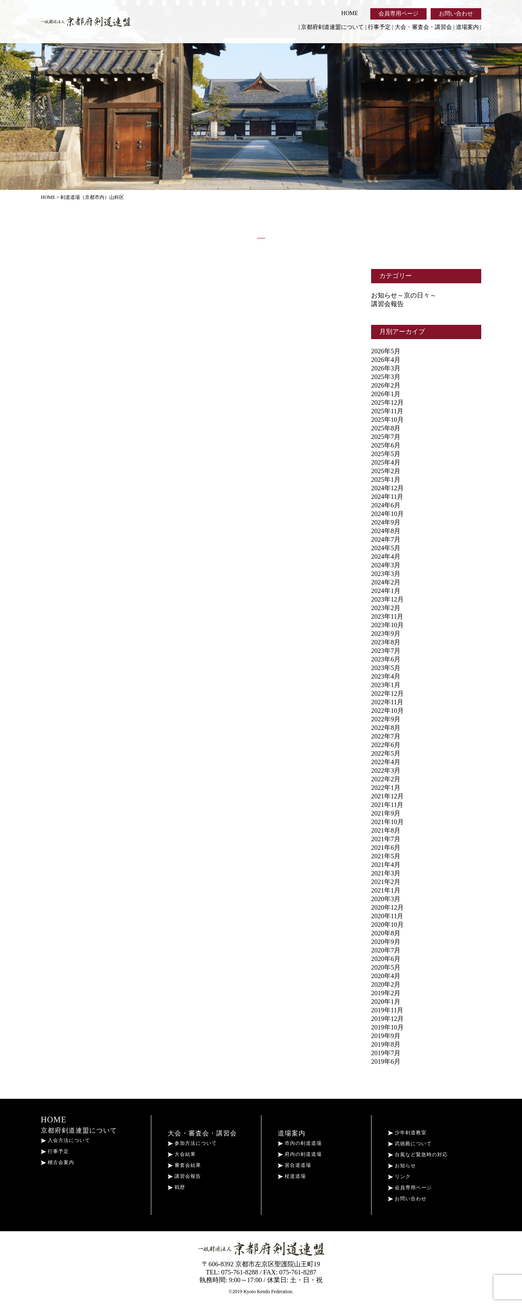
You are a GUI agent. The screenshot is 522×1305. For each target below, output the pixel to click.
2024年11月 (387, 496)
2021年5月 (385, 856)
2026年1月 (385, 393)
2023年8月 (385, 642)
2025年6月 (385, 445)
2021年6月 (385, 847)
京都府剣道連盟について (332, 27)
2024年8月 (385, 530)
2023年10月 (387, 625)
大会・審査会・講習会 (423, 27)
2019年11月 (387, 1010)
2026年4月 (385, 359)
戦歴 (176, 1187)
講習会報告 (387, 303)
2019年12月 (387, 1018)
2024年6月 (385, 505)
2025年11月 (387, 411)
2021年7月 (385, 838)
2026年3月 (385, 368)
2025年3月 (385, 376)
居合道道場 (294, 1165)
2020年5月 (385, 967)
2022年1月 (385, 787)
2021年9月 (385, 813)
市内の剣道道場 (300, 1143)
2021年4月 (385, 864)
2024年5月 (385, 547)
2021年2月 (385, 881)
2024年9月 (385, 522)
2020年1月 (385, 1001)
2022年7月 (385, 736)
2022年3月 (385, 770)
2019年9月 (385, 1035)
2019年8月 (385, 1044)
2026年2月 (385, 385)
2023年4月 (385, 676)
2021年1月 (385, 890)
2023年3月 (385, 573)
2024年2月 (385, 582)
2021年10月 (387, 821)
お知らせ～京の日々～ (403, 295)
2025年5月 (385, 453)
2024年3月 (385, 565)
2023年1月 (385, 684)
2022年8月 (385, 727)
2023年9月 (385, 633)
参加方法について (192, 1143)
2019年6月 (385, 1061)
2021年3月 (385, 873)
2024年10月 (387, 513)
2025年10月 (387, 419)
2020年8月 (385, 933)
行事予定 (379, 27)
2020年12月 (387, 907)
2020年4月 (385, 975)
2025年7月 (385, 436)
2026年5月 (385, 351)
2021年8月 (385, 830)
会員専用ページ (398, 14)
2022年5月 (385, 753)
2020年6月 (385, 958)
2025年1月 (385, 479)
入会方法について (65, 1140)
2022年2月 (385, 779)
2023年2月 (385, 607)
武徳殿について (410, 1143)
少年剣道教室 (407, 1132)
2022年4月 (385, 761)
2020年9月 (385, 941)
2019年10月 (387, 1027)
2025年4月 (385, 462)
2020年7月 (385, 950)
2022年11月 (387, 702)
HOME (349, 13)
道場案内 (467, 27)
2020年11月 (387, 916)
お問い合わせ (456, 14)
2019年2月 (385, 993)
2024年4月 (385, 556)
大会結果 (182, 1154)
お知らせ (402, 1165)
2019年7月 (385, 1052)
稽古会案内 (57, 1162)
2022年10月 (387, 710)
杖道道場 (292, 1176)
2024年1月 (385, 590)
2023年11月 (387, 616)
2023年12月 (387, 599)
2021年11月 (387, 804)
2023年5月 (385, 667)
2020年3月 (385, 898)
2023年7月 (385, 650)
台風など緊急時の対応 (418, 1154)
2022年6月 (385, 744)
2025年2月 (385, 470)
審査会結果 (184, 1165)
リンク (399, 1176)
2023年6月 (385, 659)
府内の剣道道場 (300, 1154)
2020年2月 (385, 984)
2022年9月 (385, 719)
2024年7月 (385, 539)
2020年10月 (387, 924)
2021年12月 (387, 796)
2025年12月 (387, 402)
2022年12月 (387, 693)
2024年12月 (387, 488)
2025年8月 (385, 428)
